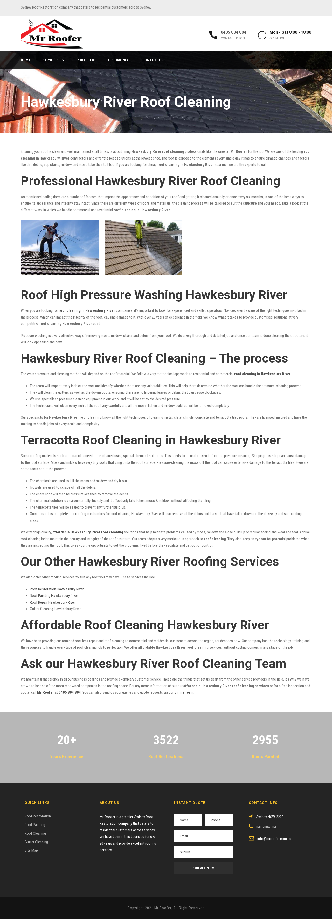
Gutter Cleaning (36, 842)
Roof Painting (35, 824)
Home (26, 60)
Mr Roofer (45, 692)
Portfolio (86, 60)
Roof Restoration (38, 816)
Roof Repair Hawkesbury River (52, 602)
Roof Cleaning (35, 833)
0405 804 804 (233, 32)
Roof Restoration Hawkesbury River (57, 589)
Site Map (31, 850)
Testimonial (118, 60)
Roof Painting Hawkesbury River (54, 595)
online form (183, 692)
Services (51, 60)
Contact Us (153, 60)
